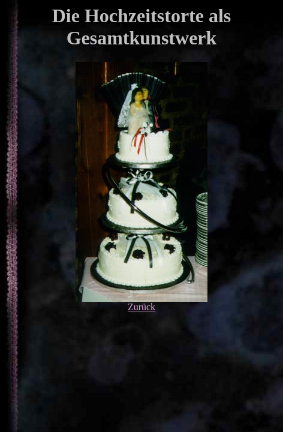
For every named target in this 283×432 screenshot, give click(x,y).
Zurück (141, 307)
